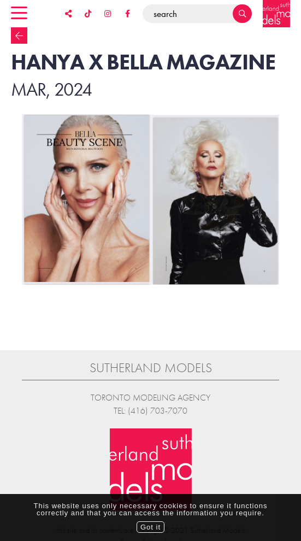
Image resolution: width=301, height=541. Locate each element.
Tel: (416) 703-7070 (150, 404)
